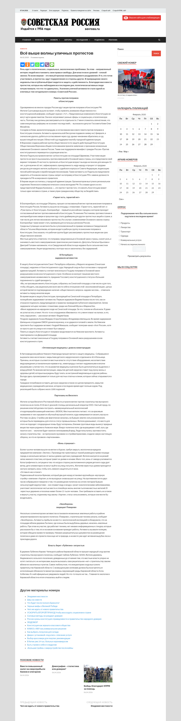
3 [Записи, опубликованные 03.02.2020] (120, 129)
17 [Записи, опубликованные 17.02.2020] (121, 139)
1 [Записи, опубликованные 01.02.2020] (151, 124)
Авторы (68, 40)
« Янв (120, 151)
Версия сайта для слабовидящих (142, 17)
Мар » (126, 151)
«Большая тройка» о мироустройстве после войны (50, 648)
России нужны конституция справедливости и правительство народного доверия (64, 619)
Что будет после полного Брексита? (43, 603)
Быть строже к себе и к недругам (42, 644)
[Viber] (47, 64)
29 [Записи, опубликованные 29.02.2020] (151, 144)
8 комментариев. (37, 57)
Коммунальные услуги (131, 240)
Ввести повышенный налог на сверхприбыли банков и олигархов (32, 669)
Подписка (65, 10)
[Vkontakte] (22, 64)
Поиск (121, 49)
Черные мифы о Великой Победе (42, 606)
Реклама (96, 10)
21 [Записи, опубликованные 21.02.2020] (145, 139)
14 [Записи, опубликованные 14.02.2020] (145, 134)
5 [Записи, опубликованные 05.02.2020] (133, 129)
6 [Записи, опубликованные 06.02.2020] (139, 129)
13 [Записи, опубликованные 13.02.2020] (139, 134)
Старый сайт (106, 10)
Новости (39, 40)
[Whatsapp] (37, 64)
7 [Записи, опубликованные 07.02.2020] (145, 129)
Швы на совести (34, 599)
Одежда (124, 236)
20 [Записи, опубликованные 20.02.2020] (139, 139)
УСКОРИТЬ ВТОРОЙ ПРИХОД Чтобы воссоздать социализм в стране (59, 612)
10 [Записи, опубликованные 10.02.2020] (121, 134)
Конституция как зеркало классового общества (48, 625)
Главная (26, 40)
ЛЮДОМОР (32, 622)
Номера (54, 40)
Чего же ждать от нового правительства (45, 609)
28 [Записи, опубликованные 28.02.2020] (145, 144)
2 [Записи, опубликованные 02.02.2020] (157, 124)
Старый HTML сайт (119, 10)
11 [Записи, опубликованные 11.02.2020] (127, 134)
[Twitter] (32, 64)
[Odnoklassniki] (27, 64)
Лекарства (125, 227)
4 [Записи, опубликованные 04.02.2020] (126, 129)
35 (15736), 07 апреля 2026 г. (128, 95)
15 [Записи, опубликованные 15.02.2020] (151, 134)
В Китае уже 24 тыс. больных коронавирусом (47, 641)
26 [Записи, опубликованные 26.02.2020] (133, 144)
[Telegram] (42, 64)
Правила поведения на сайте (81, 10)
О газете (35, 10)
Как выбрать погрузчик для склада (43, 632)
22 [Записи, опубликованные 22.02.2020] (151, 139)
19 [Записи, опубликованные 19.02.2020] (133, 139)
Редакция (43, 10)
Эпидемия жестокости (37, 596)
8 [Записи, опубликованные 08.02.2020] (151, 129)
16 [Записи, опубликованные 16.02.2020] (158, 134)
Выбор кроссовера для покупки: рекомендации (48, 638)
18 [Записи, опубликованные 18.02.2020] (127, 139)
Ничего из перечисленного (133, 244)
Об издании (82, 40)
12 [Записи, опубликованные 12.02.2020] (133, 134)
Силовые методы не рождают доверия (44, 616)
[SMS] (52, 64)
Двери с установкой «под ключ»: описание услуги (49, 635)
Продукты (125, 223)
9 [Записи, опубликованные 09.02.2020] (157, 129)
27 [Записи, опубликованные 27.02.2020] (139, 144)
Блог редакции (54, 10)
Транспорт (125, 231)
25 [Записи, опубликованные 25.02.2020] (127, 144)
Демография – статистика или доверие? (65, 667)
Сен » (121, 199)
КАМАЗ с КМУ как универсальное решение (46, 628)
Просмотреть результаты (139, 256)
